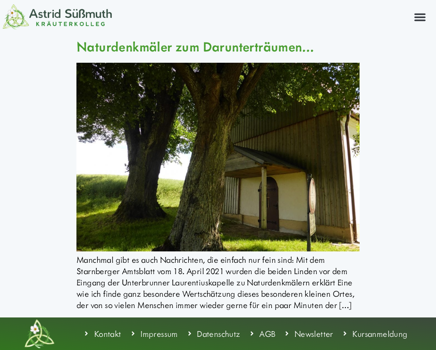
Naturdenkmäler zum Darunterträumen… (194, 46)
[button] (420, 17)
